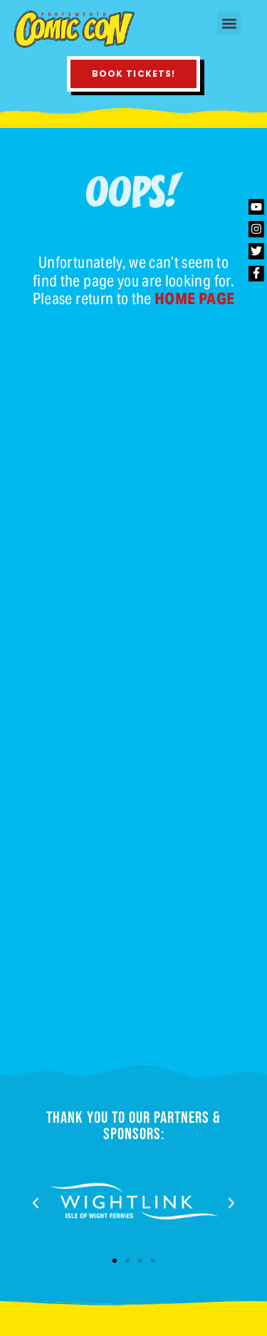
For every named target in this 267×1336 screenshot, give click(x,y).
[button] (229, 23)
